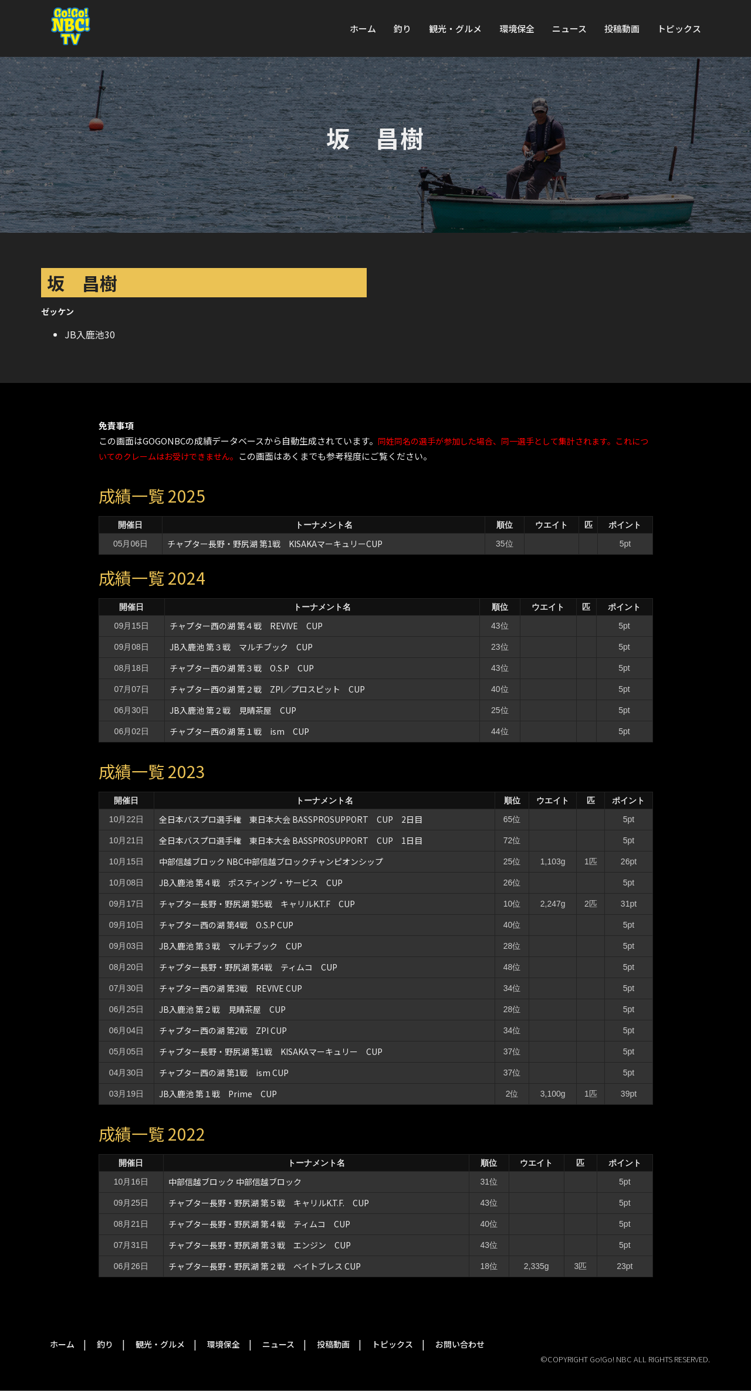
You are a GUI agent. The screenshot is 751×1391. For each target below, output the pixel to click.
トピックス (679, 28)
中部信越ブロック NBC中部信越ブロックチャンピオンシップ (271, 861)
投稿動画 (622, 28)
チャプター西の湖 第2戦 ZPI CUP (223, 1030)
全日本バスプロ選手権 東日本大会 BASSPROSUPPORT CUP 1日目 (290, 840)
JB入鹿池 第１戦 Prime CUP (218, 1094)
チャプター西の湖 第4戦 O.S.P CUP (226, 925)
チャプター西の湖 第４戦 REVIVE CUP (246, 626)
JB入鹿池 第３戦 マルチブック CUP (241, 647)
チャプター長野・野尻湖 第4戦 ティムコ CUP (248, 967)
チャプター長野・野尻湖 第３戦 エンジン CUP (259, 1245)
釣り (402, 28)
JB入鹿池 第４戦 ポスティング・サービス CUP (251, 882)
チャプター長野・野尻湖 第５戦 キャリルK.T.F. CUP (268, 1203)
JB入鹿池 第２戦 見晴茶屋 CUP (233, 710)
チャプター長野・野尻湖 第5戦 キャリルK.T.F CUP (257, 904)
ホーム (363, 28)
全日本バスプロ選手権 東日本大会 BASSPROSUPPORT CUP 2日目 (290, 819)
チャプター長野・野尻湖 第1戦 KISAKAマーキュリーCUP (275, 543)
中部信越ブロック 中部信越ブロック (235, 1182)
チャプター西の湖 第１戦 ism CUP (239, 731)
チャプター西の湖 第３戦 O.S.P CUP (242, 668)
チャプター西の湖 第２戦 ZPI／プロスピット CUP (271, 689)
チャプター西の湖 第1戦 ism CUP (224, 1072)
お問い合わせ (460, 1344)
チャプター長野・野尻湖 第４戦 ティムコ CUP (259, 1224)
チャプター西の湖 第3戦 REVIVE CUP (230, 988)
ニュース (569, 28)
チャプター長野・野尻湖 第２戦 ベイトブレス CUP (264, 1266)
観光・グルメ (455, 28)
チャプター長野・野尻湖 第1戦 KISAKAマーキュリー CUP (271, 1051)
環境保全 (517, 28)
